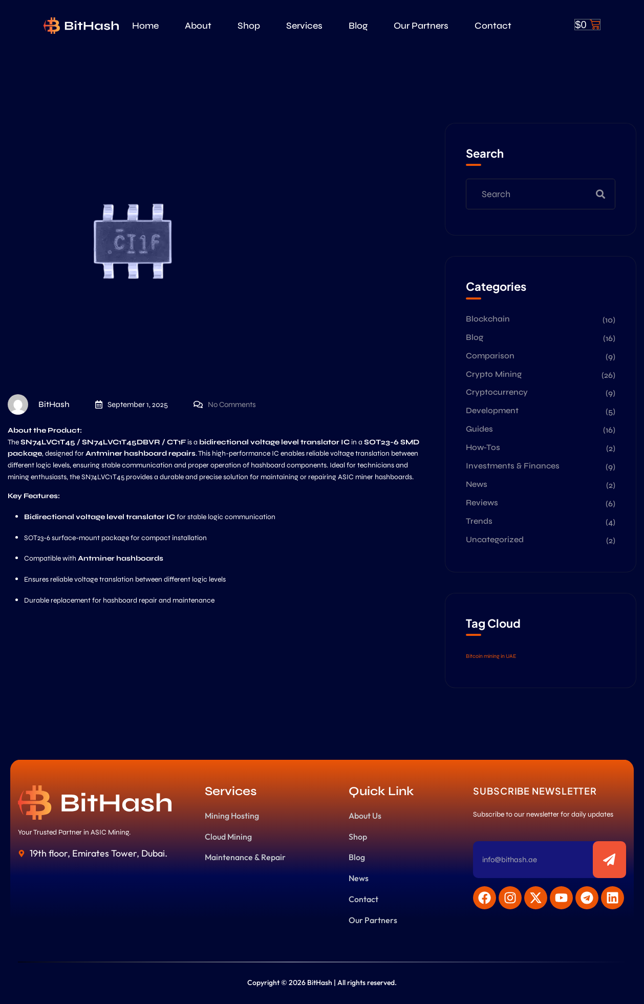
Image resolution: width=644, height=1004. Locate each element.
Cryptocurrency (497, 392)
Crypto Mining (494, 374)
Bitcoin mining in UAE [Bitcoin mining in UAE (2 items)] (491, 656)
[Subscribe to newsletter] (609, 859)
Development (492, 410)
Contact (493, 25)
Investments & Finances (513, 466)
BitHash (39, 404)
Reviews (482, 502)
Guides (479, 429)
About (198, 25)
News (476, 484)
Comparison (490, 355)
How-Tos (483, 447)
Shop (249, 25)
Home (145, 25)
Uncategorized (495, 539)
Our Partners (421, 25)
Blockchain (488, 319)
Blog (358, 25)
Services (304, 25)
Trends (479, 521)
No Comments (232, 404)
